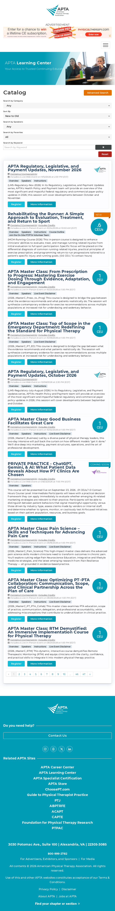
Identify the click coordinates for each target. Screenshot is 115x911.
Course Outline (56, 232)
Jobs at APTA (68, 896)
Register (16, 204)
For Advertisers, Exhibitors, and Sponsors (48, 859)
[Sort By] (57, 116)
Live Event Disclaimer (44, 293)
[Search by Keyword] (49, 147)
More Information (41, 204)
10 (64, 674)
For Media (88, 859)
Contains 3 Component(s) (23, 225)
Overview (13, 181)
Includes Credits (46, 225)
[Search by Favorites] (57, 137)
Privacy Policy (48, 889)
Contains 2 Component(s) (23, 174)
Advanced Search (97, 92)
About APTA (46, 896)
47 (83, 674)
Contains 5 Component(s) (23, 286)
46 (77, 674)
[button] (103, 147)
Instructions (40, 181)
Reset (105, 154)
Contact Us (57, 735)
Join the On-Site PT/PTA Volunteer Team (29, 235)
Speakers (26, 181)
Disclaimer (69, 889)
